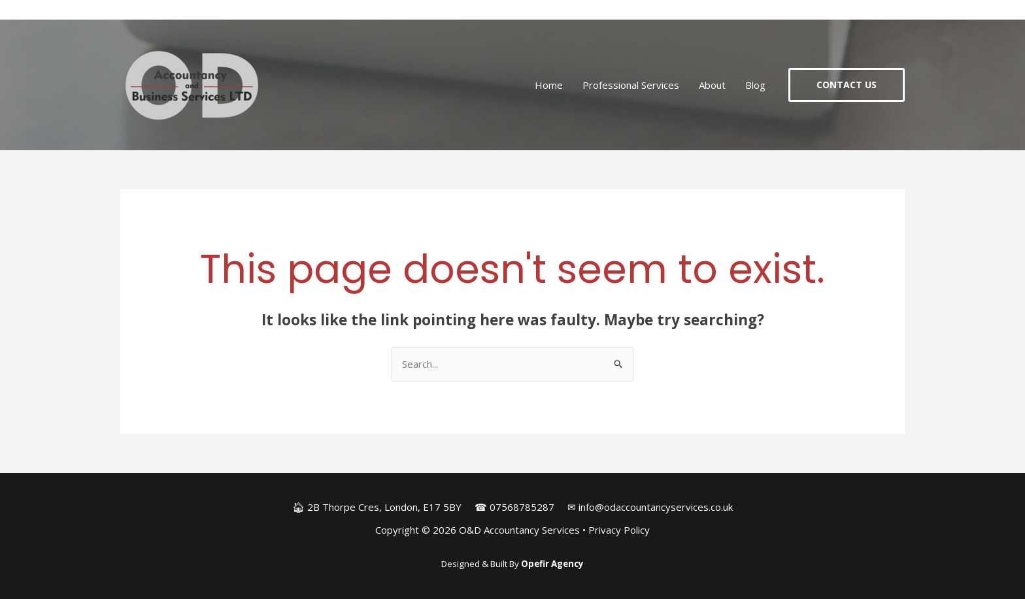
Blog (755, 84)
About (712, 84)
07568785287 (522, 506)
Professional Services (630, 84)
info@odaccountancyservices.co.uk (656, 506)
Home (549, 84)
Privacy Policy (619, 529)
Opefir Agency (552, 564)
